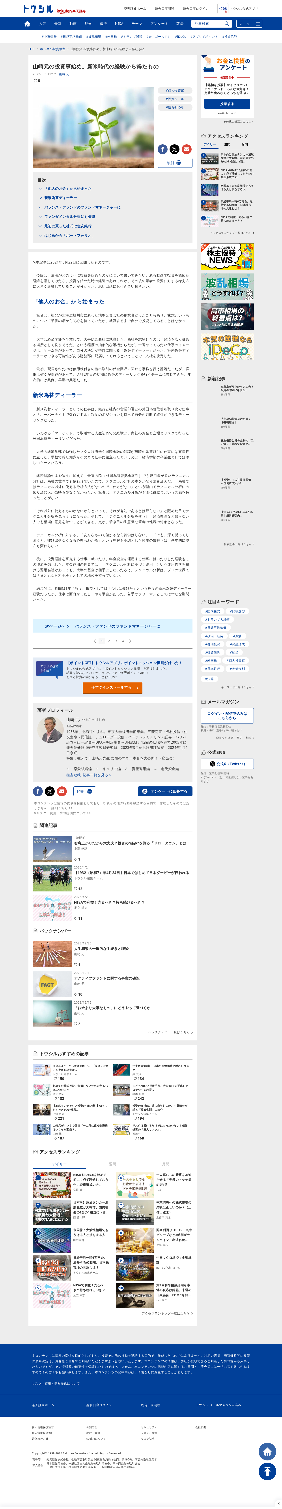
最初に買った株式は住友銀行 (68, 226)
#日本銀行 (212, 669)
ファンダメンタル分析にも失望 (69, 216)
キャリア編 (112, 768)
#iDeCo (180, 36)
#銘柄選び (237, 611)
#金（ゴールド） (158, 36)
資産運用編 (141, 768)
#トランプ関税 (131, 36)
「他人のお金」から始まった (68, 188)
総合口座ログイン (196, 8)
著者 (180, 23)
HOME (267, 1451)
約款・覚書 (93, 1433)
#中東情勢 (49, 36)
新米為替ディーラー (60, 197)
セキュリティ (149, 1427)
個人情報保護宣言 (43, 1427)
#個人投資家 (175, 90)
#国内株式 (212, 611)
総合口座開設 (164, 8)
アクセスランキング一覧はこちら (166, 1313)
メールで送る (187, 149)
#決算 (209, 679)
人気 (42, 23)
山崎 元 (64, 74)
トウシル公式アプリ (237, 8)
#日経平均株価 (71, 36)
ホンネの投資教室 (52, 49)
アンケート (159, 23)
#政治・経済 (214, 636)
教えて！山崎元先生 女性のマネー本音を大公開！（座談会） (126, 758)
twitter (174, 149)
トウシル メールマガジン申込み (218, 1405)
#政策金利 (237, 669)
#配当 (234, 652)
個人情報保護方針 (43, 1433)
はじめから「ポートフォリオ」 (69, 235)
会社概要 (200, 1427)
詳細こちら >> (62, 808)
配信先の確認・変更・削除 (234, 738)
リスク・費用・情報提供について (56, 1383)
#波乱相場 (93, 36)
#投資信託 (229, 36)
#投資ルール (175, 99)
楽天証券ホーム (135, 8)
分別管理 (91, 1427)
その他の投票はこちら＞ (238, 121)
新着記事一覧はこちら (238, 544)
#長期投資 (212, 644)
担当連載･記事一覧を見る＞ (89, 775)
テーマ (136, 23)
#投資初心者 (175, 107)
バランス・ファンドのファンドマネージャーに (82, 207)
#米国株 (111, 36)
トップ (27, 23)
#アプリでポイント (204, 36)
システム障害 (149, 1433)
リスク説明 (148, 1439)
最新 (58, 23)
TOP (31, 49)
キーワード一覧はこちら (236, 687)
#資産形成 (237, 644)
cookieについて (96, 1439)
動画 (73, 23)
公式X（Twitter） (232, 763)
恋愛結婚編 (83, 768)
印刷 (170, 162)
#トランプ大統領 (217, 619)
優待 (103, 23)
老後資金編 (170, 768)
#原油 (237, 636)
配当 (88, 23)
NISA (119, 23)
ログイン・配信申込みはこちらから (227, 715)
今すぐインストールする (112, 687)
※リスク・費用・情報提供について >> (62, 813)
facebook (163, 149)
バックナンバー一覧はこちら (169, 1032)
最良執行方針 (40, 1439)
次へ (130, 641)
